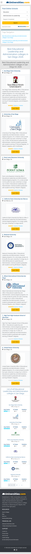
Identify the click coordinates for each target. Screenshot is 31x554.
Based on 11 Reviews (18, 105)
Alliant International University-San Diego (14, 277)
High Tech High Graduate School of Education (13, 316)
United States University (11, 347)
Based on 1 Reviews (18, 306)
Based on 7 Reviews (18, 226)
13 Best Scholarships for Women (9, 526)
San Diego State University (12, 71)
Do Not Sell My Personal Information (10, 539)
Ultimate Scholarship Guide (8, 523)
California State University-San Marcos (16, 199)
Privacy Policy (5, 533)
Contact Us (4, 531)
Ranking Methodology (7, 518)
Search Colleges (5, 512)
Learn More (15, 108)
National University (10, 234)
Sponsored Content (6, 26)
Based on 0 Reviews (18, 339)
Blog (3, 514)
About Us (4, 516)
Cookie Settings (5, 537)
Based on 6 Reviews (18, 267)
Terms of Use (5, 535)
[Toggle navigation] (1, 2)
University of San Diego (11, 114)
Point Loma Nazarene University (14, 157)
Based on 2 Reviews (18, 148)
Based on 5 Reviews (18, 190)
